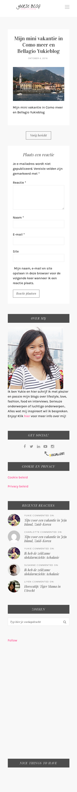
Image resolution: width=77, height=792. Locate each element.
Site (16, 251)
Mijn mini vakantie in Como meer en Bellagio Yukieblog (38, 44)
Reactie (19, 182)
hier (27, 416)
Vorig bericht (38, 135)
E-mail (19, 234)
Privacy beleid (18, 486)
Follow (12, 640)
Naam (18, 217)
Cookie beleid (18, 477)
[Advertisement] (38, 703)
